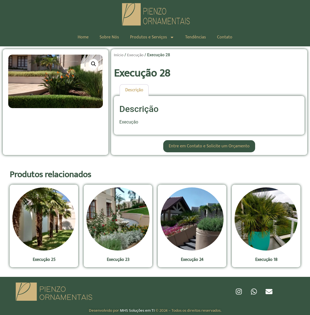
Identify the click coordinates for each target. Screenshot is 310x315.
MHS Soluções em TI (137, 310)
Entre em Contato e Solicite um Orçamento (209, 146)
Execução (135, 55)
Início (118, 55)
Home (83, 37)
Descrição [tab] (134, 90)
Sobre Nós (109, 37)
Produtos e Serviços (152, 37)
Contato (224, 37)
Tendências (195, 37)
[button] (93, 64)
